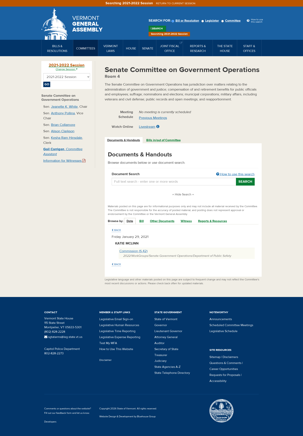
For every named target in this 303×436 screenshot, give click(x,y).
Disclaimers (230, 357)
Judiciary (160, 361)
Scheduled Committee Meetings (231, 325)
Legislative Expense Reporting (119, 337)
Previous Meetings (153, 118)
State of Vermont (165, 319)
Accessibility (217, 381)
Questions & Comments (225, 363)
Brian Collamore (63, 125)
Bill (141, 221)
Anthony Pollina (63, 113)
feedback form (64, 413)
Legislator (211, 21)
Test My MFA (108, 343)
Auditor (159, 343)
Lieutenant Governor (168, 331)
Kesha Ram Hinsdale (66, 138)
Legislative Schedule (223, 331)
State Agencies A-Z (167, 367)
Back (116, 230)
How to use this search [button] (235, 174)
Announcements (220, 319)
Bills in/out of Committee (163, 140)
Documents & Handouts (123, 140)
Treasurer (160, 355)
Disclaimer (105, 360)
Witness (186, 221)
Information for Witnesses (64, 161)
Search (157, 28)
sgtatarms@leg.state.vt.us (63, 337)
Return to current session (175, 3)
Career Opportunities (223, 369)
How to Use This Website (116, 349)
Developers (50, 421)
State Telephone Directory (172, 373)
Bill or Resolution (186, 21)
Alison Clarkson (62, 131)
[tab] (124, 140)
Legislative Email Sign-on (116, 319)
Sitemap (214, 357)
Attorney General (166, 337)
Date (130, 221)
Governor (160, 325)
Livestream (147, 127)
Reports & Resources (212, 221)
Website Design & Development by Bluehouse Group (127, 416)
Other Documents (162, 221)
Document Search (183, 174)
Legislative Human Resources (119, 325)
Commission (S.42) (133, 251)
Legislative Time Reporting (117, 331)
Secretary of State (166, 349)
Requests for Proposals (224, 375)
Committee (231, 21)
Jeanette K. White (64, 106)
